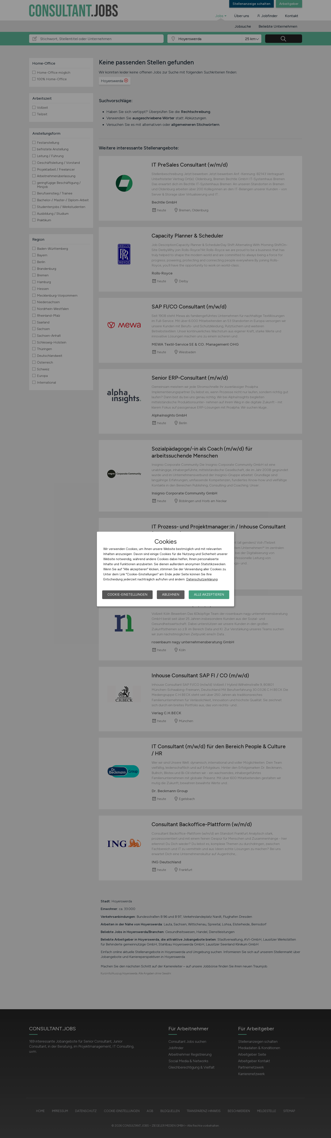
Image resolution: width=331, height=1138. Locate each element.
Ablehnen (170, 594)
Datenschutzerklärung (202, 579)
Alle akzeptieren (209, 594)
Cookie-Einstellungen (127, 594)
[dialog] (165, 569)
